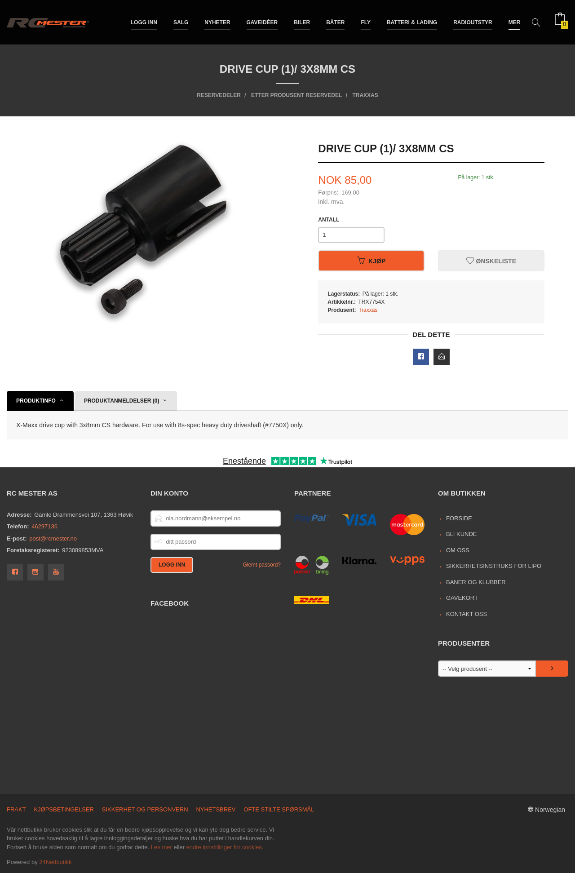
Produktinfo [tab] (36, 401)
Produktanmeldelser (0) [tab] (121, 401)
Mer (515, 21)
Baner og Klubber (476, 582)
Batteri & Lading (412, 21)
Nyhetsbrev (215, 809)
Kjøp (371, 261)
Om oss (457, 550)
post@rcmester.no (53, 538)
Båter (335, 21)
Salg (180, 21)
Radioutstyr (472, 21)
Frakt (16, 809)
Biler (302, 21)
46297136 (44, 526)
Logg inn (144, 21)
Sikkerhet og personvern (145, 809)
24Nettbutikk (55, 862)
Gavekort (462, 597)
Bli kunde (461, 534)
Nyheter (217, 21)
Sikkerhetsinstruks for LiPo (493, 566)
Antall (328, 220)
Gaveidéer (262, 21)
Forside (459, 518)
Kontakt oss (466, 614)
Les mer (161, 847)
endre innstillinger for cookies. (225, 847)
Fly (366, 21)
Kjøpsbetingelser (64, 809)
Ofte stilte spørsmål (278, 809)
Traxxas (367, 310)
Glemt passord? (262, 565)
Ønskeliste (491, 261)
